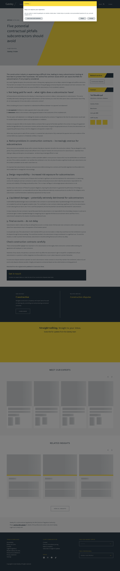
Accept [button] (91, 18)
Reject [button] (82, 18)
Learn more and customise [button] (34, 18)
